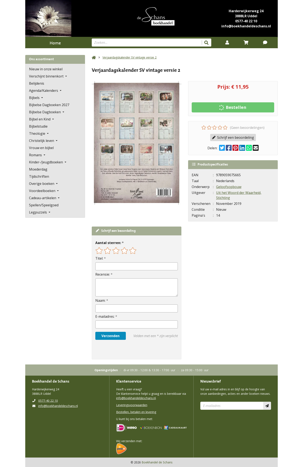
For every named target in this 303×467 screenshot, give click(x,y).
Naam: (100, 300)
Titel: (99, 258)
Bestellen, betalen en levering (136, 412)
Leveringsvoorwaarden (131, 405)
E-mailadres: (104, 316)
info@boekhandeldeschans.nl (246, 26)
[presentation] (122, 349)
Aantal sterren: (108, 242)
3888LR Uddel (246, 16)
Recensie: (102, 274)
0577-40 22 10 (246, 21)
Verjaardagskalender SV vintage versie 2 (129, 57)
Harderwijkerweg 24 (246, 11)
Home (55, 42)
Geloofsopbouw (228, 186)
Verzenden (110, 336)
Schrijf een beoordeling (233, 137)
